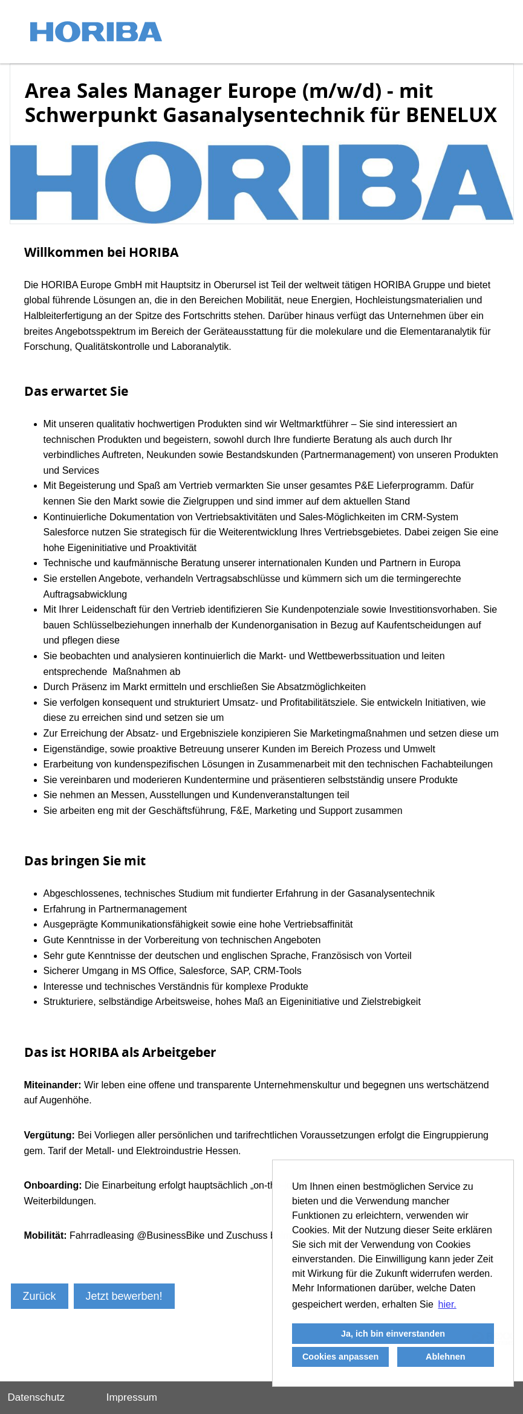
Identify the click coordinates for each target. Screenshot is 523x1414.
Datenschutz (36, 1397)
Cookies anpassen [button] (340, 1356)
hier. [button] (447, 1304)
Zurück (39, 1296)
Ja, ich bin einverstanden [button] (393, 1333)
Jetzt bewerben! (124, 1296)
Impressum (131, 1397)
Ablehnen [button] (446, 1356)
